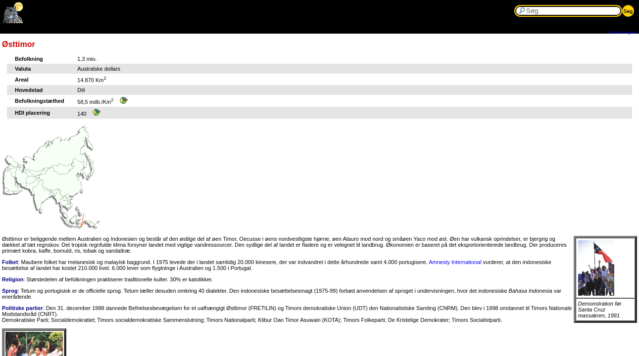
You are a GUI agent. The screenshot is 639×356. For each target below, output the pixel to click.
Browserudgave (623, 32)
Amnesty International (455, 262)
